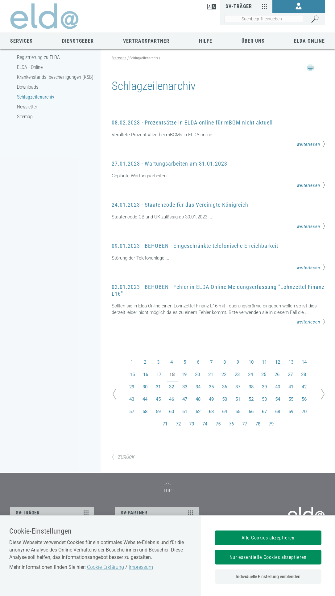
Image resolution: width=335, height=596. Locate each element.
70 (304, 411)
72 (178, 424)
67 (264, 411)
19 (184, 374)
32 (171, 387)
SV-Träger (247, 6)
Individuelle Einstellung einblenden (268, 576)
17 (158, 374)
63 (211, 411)
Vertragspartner (146, 41)
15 (132, 374)
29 (131, 387)
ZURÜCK (123, 457)
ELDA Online (309, 41)
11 (264, 362)
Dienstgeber (78, 41)
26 (277, 374)
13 (290, 362)
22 (223, 374)
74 (204, 424)
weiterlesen (311, 144)
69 (290, 411)
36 (224, 387)
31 (158, 387)
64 (224, 411)
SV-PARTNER (158, 513)
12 (277, 362)
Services (21, 41)
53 (264, 399)
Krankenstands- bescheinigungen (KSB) (55, 77)
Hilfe (205, 41)
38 (251, 387)
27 (290, 374)
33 (184, 387)
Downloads (27, 87)
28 (303, 374)
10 (251, 362)
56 (304, 399)
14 (304, 362)
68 (277, 411)
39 (264, 387)
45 (158, 399)
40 (277, 387)
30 (145, 387)
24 (250, 374)
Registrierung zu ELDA (38, 57)
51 (237, 399)
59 (158, 411)
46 (171, 399)
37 (237, 387)
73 (191, 424)
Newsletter (27, 107)
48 (198, 399)
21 (210, 374)
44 (145, 399)
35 (211, 387)
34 (198, 387)
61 (184, 411)
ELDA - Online (30, 67)
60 (171, 411)
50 (224, 399)
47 (184, 399)
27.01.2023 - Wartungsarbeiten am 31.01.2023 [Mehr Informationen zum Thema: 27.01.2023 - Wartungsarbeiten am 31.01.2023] (169, 163)
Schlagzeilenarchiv (35, 97)
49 (211, 399)
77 (244, 424)
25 (263, 374)
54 (277, 399)
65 (237, 411)
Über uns (253, 41)
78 (257, 424)
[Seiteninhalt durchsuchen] (264, 19)
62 (198, 411)
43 (131, 399)
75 (218, 424)
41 (290, 387)
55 (290, 399)
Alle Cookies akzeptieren (268, 538)
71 (165, 424)
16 (145, 374)
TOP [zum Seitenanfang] (167, 488)
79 (271, 424)
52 (251, 399)
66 (251, 411)
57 (131, 411)
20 (197, 374)
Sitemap (25, 117)
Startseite (119, 58)
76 (231, 424)
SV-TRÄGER (53, 513)
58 (145, 411)
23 (237, 374)
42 (304, 387)
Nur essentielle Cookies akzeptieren (268, 557)
